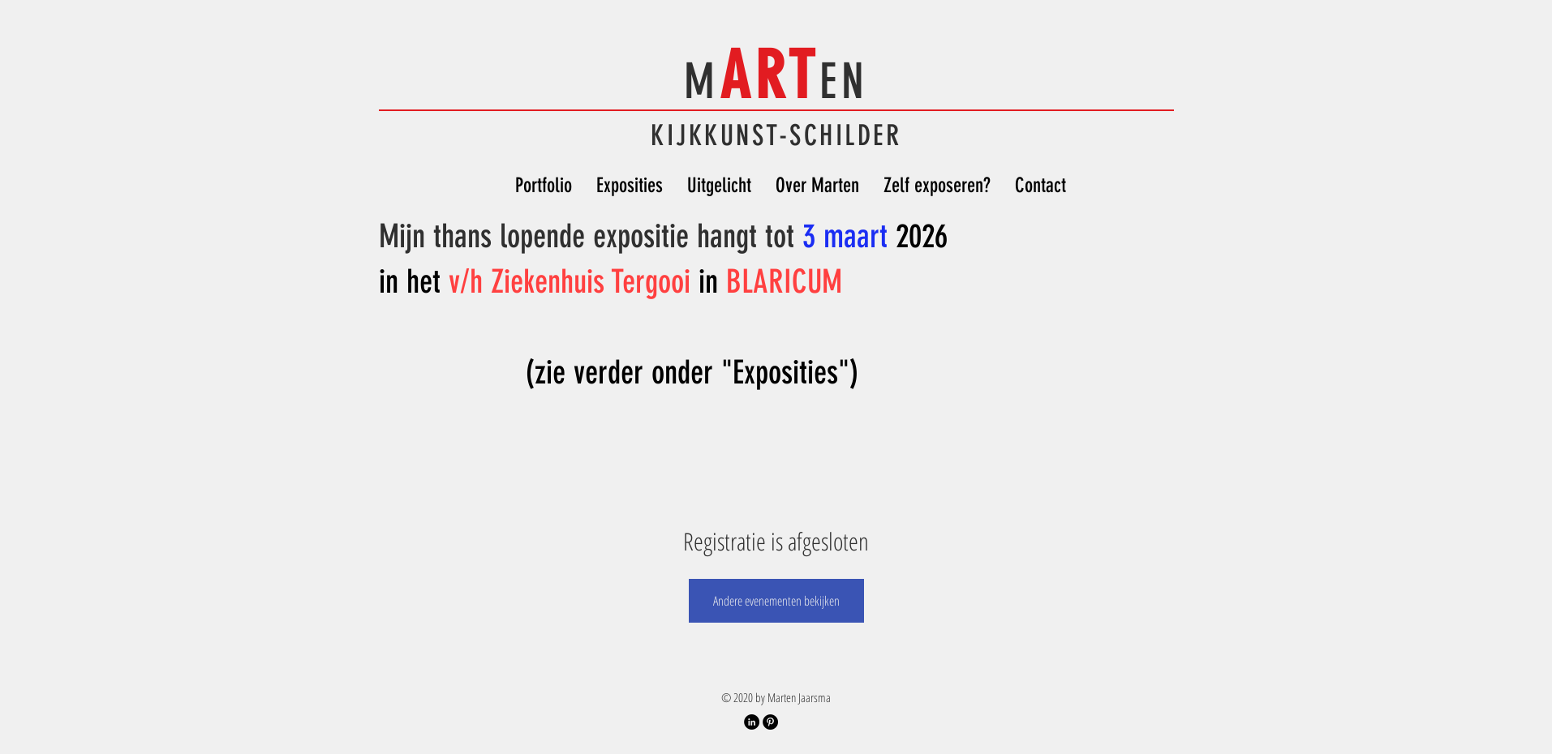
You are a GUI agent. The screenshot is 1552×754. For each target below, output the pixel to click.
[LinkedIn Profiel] (751, 722)
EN (844, 81)
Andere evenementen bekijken (776, 601)
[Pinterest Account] (770, 722)
